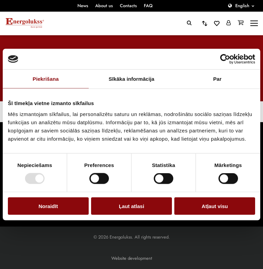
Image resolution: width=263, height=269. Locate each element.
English (242, 5)
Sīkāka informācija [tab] (131, 79)
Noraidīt (48, 206)
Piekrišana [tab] (46, 79)
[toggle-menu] (254, 23)
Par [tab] (217, 79)
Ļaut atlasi (131, 206)
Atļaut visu (215, 206)
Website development (131, 258)
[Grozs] (240, 23)
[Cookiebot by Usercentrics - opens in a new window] (225, 59)
